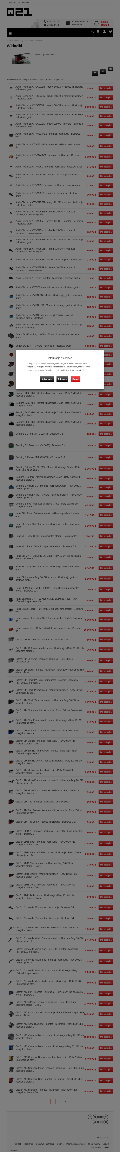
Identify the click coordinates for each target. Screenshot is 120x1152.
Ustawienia (49, 376)
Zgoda (75, 376)
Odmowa (63, 376)
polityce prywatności (75, 370)
